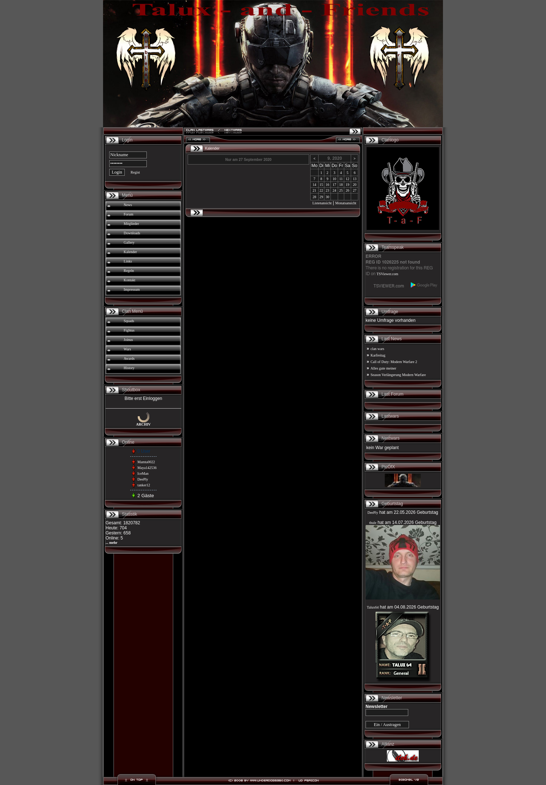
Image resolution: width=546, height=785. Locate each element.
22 (321, 190)
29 (321, 197)
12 (347, 179)
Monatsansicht (345, 203)
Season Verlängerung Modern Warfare (398, 375)
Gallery (129, 242)
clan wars (377, 349)
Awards (129, 358)
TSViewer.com (387, 274)
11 (341, 179)
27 (355, 190)
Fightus (129, 330)
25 (341, 190)
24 (334, 190)
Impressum (132, 289)
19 (347, 185)
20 (355, 185)
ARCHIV (143, 424)
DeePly (142, 479)
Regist (135, 172)
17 (334, 185)
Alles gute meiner (383, 368)
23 (327, 190)
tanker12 (143, 485)
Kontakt (129, 280)
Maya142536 (147, 468)
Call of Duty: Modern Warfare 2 (394, 362)
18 (341, 185)
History (129, 368)
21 (314, 190)
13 (355, 179)
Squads (129, 321)
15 (321, 185)
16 (327, 185)
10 (334, 179)
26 (347, 190)
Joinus (128, 340)
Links (128, 261)
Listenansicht (322, 203)
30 (327, 197)
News (128, 205)
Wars (127, 349)
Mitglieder (131, 224)
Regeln (129, 271)
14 (314, 185)
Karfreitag (378, 355)
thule (372, 523)
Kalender (130, 252)
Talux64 (373, 607)
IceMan (143, 473)
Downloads (132, 233)
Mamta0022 (146, 462)
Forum (128, 214)
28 (314, 197)
